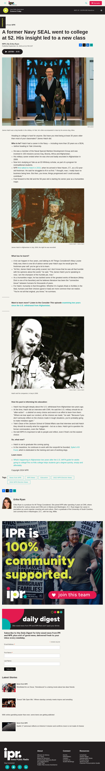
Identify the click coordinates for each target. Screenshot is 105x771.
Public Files (41, 763)
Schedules (83, 755)
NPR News (31, 477)
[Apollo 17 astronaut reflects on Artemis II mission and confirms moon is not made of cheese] (9, 726)
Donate (96, 3)
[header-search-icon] (86, 3)
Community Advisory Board (46, 760)
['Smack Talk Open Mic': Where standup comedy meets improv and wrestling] (9, 702)
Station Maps (84, 757)
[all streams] (102, 10)
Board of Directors (43, 758)
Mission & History (43, 755)
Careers (65, 758)
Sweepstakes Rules (86, 758)
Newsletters (67, 757)
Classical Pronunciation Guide (90, 763)
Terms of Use (84, 762)
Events (65, 755)
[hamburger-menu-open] (5, 3)
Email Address (9, 644)
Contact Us (66, 760)
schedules (2, 22)
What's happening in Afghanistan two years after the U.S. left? (39, 460)
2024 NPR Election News (19, 482)
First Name (8, 653)
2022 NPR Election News (62, 477)
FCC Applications (43, 762)
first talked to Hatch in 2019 (29, 168)
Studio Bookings (68, 762)
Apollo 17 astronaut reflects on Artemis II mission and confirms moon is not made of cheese (50, 726)
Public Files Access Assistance (47, 765)
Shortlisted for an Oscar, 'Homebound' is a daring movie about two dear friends (46, 687)
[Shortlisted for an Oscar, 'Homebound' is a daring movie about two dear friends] (9, 687)
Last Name (7, 661)
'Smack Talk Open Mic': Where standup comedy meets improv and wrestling (44, 699)
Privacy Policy (84, 760)
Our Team (40, 757)
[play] (5, 10)
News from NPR (8, 25)
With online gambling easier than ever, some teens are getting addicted (28, 715)
